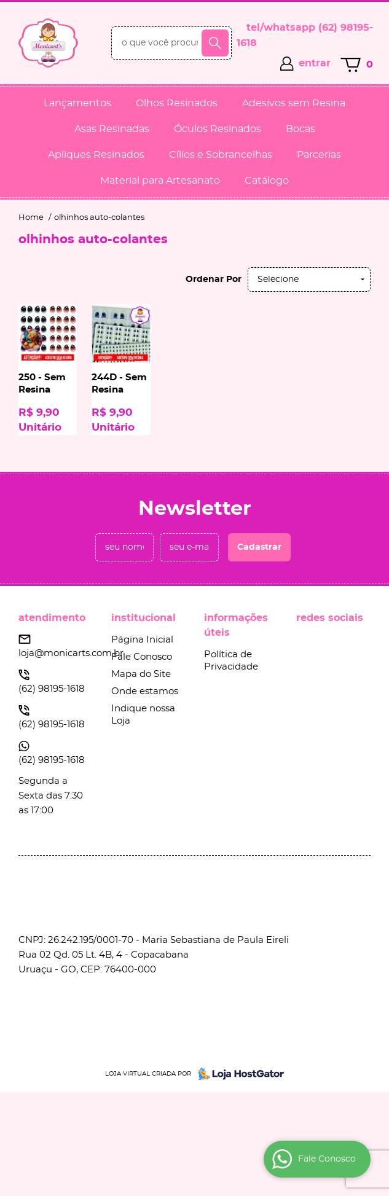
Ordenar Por (214, 279)
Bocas (300, 129)
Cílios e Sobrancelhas (220, 155)
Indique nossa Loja (143, 714)
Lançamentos (77, 103)
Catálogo (267, 181)
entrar (315, 63)
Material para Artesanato (160, 181)
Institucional (143, 618)
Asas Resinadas (111, 129)
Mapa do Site (141, 674)
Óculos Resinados (217, 129)
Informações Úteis (236, 625)
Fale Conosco (141, 657)
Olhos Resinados (177, 103)
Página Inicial (142, 639)
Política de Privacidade (231, 660)
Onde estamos (144, 691)
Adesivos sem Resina (293, 103)
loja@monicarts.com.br (71, 653)
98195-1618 (51, 689)
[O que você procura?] (215, 43)
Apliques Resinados (96, 155)
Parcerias (319, 155)
